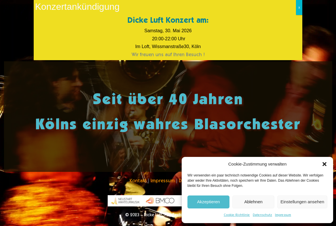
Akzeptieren (208, 201)
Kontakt (138, 181)
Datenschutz (262, 215)
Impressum (283, 215)
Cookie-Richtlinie (237, 215)
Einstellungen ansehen (302, 201)
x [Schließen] (299, 7)
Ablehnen (253, 201)
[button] (324, 164)
